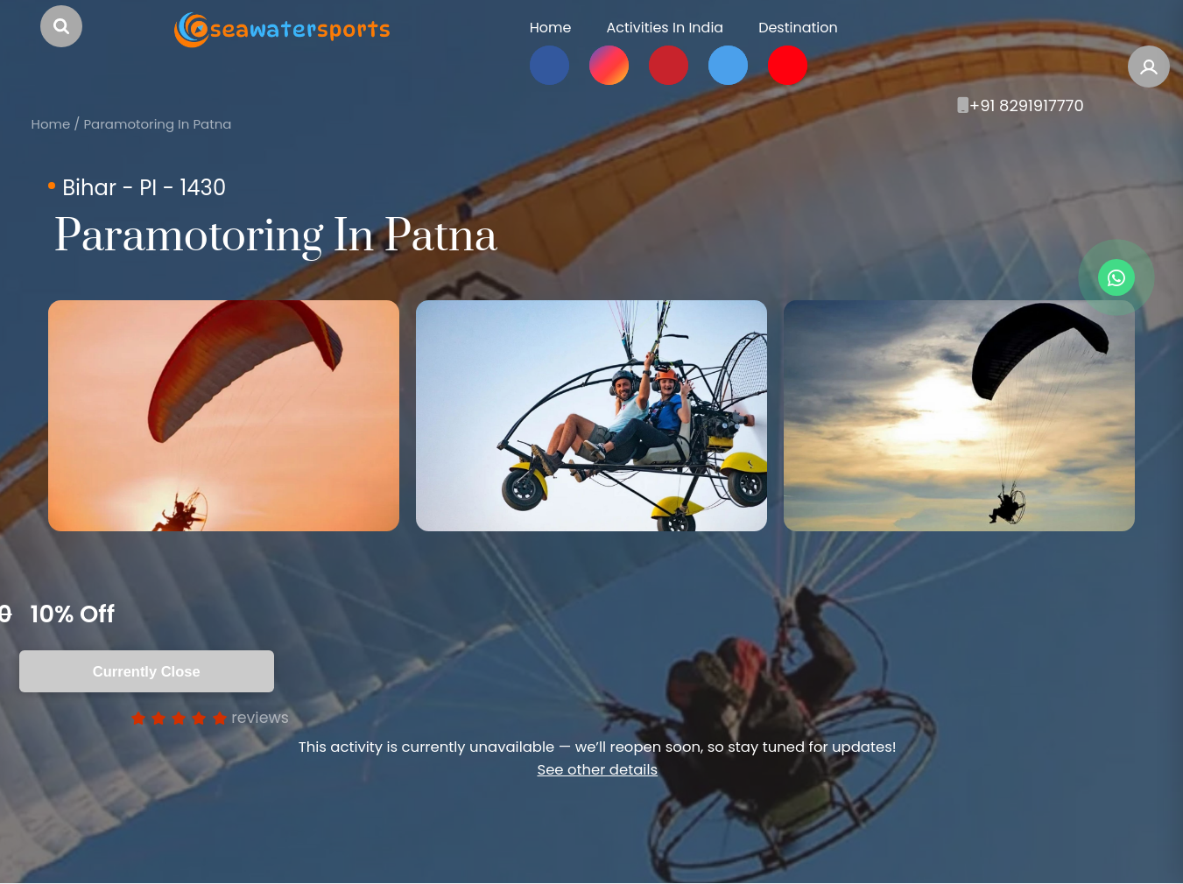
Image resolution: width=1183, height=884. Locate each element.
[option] (223, 415)
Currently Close (147, 671)
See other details (597, 770)
